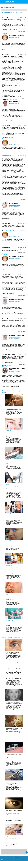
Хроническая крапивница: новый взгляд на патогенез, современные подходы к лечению (13, 598)
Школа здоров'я (9, 565)
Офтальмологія (9, 406)
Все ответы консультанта (14, 38)
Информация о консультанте (14, 37)
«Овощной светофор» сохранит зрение (14, 668)
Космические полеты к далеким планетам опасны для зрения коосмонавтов (12, 783)
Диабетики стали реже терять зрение (13, 836)
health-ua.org (10, 2)
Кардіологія (8, 459)
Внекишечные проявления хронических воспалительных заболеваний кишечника (14, 624)
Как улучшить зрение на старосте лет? (13, 678)
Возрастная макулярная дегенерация (13, 409)
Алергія (7, 594)
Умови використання (5, 857)
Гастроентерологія (9, 620)
